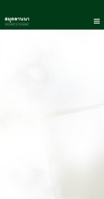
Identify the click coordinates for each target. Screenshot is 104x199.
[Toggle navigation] (97, 21)
